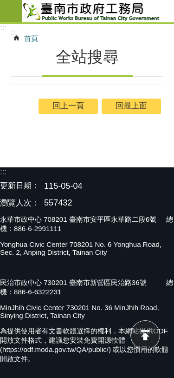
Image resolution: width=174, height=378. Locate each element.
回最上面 (145, 335)
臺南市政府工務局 (98, 11)
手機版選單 (11, 11)
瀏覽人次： (19, 203)
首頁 (31, 38)
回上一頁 (68, 105)
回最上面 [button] (131, 105)
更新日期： (19, 185)
